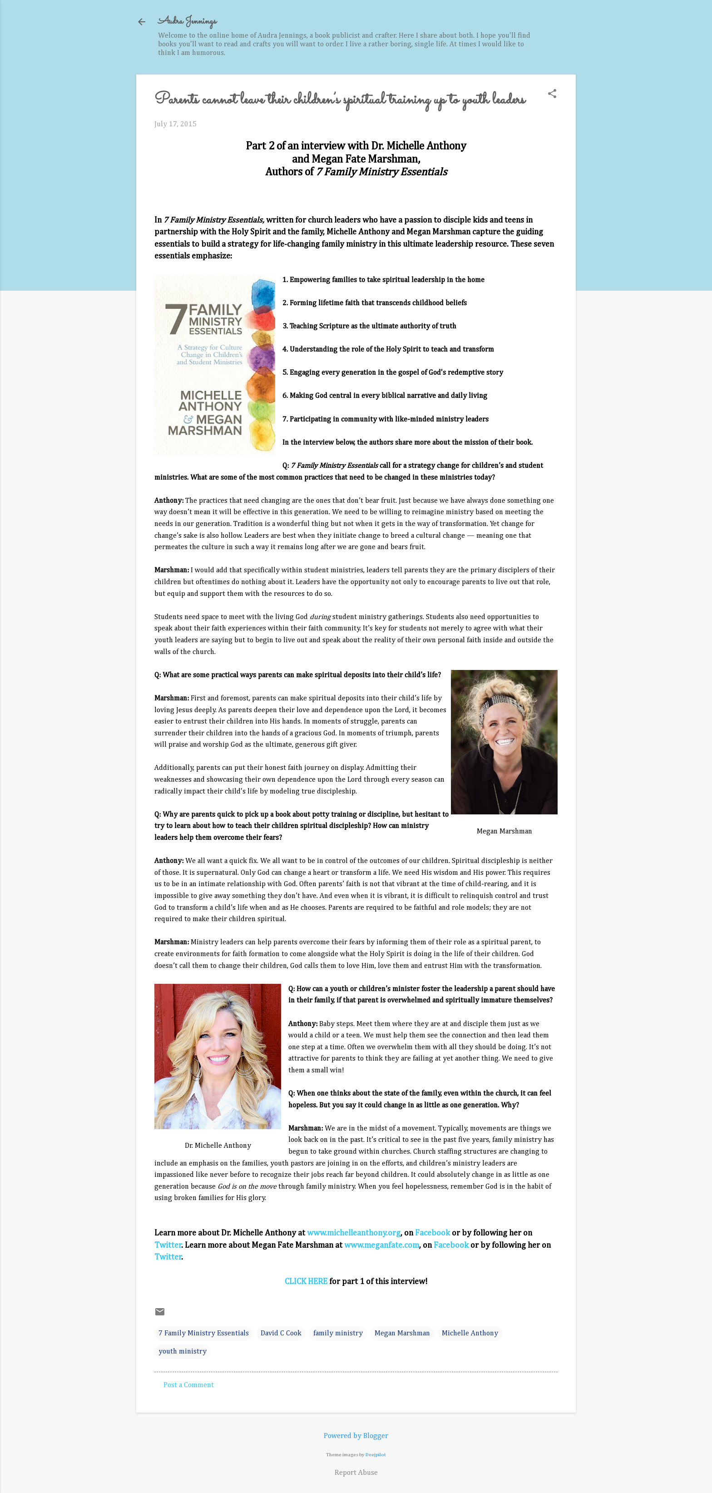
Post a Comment (188, 1385)
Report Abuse (356, 1473)
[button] (552, 94)
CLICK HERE (306, 1282)
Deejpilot (376, 1454)
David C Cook (281, 1333)
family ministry (338, 1333)
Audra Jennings (187, 22)
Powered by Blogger (356, 1436)
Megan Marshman (402, 1333)
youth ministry (182, 1351)
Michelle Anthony (470, 1333)
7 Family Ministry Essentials (203, 1333)
